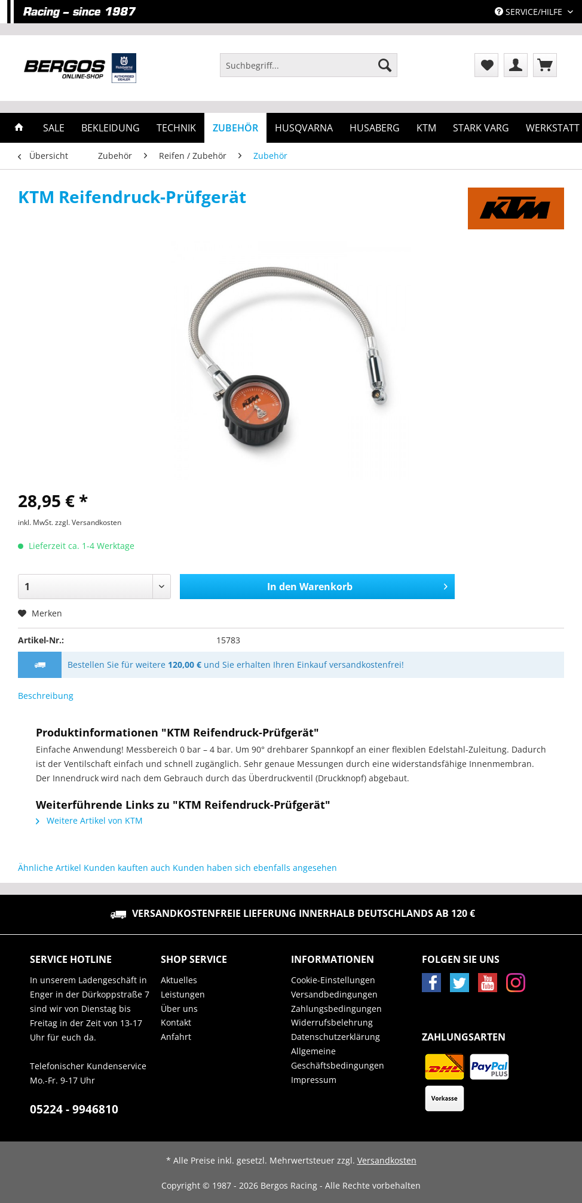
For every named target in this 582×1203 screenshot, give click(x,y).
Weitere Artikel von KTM (89, 820)
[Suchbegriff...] (308, 65)
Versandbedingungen (334, 994)
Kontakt (176, 1022)
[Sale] (54, 128)
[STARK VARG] (481, 128)
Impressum (313, 1079)
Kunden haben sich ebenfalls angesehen (255, 867)
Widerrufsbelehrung (332, 1022)
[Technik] (176, 128)
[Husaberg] (374, 128)
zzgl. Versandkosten (88, 522)
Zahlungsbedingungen (336, 1008)
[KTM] (426, 128)
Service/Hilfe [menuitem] (530, 11)
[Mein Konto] (516, 65)
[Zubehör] (235, 128)
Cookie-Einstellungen (333, 980)
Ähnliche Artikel (49, 867)
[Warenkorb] (545, 65)
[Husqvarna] (304, 128)
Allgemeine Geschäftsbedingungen (337, 1058)
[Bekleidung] (110, 128)
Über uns (179, 1008)
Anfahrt (176, 1036)
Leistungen (183, 994)
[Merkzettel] (486, 65)
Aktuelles (179, 980)
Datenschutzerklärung (335, 1036)
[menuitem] (308, 70)
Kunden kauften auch (127, 867)
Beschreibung (45, 695)
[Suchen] (384, 65)
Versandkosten (386, 1160)
